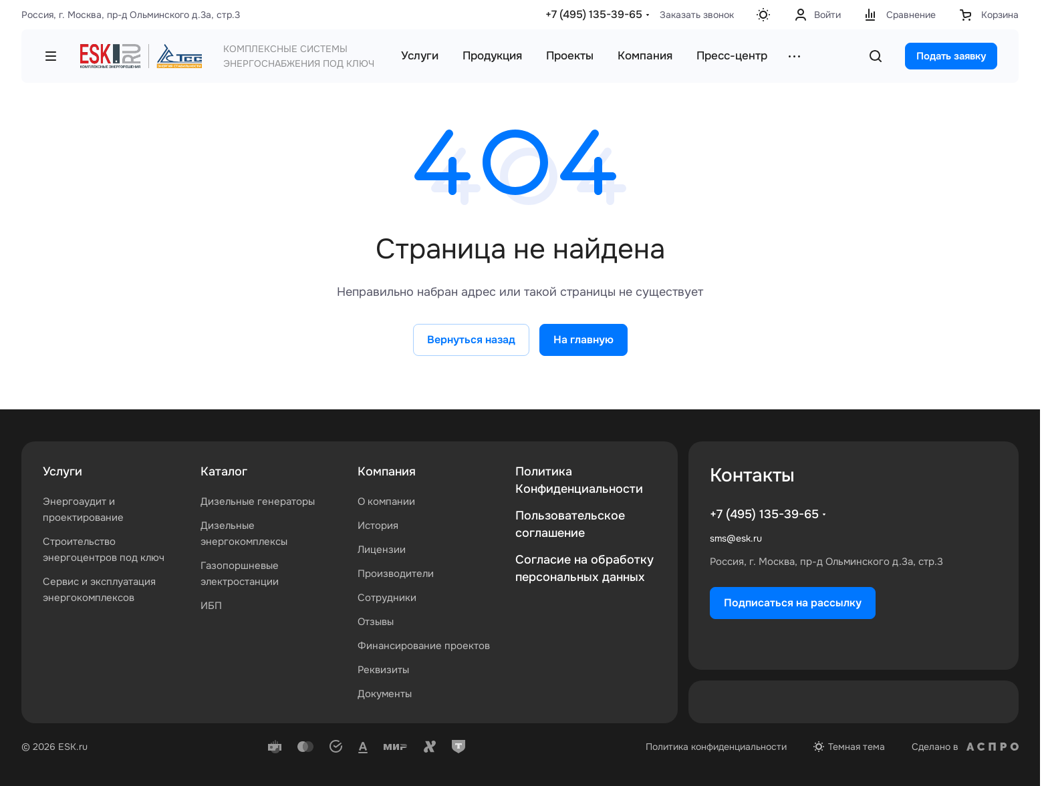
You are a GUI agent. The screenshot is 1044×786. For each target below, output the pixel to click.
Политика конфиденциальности (716, 747)
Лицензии (382, 549)
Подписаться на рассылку (793, 603)
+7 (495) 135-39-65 (593, 14)
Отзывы (376, 621)
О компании (386, 501)
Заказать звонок (697, 15)
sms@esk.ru (736, 538)
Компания (387, 471)
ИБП (211, 605)
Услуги (62, 471)
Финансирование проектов (424, 645)
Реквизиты (383, 669)
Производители (396, 573)
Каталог (224, 471)
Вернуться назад (471, 340)
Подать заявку (951, 56)
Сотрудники (387, 597)
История (378, 525)
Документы (385, 694)
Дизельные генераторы (258, 501)
